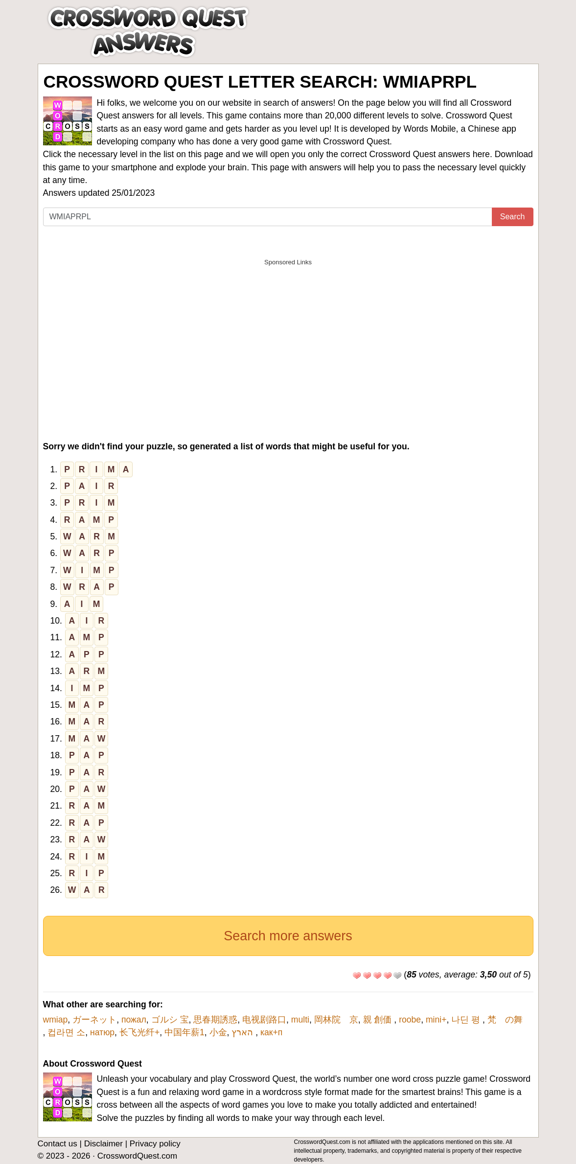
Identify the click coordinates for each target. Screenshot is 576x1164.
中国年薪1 (184, 1032)
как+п (271, 1032)
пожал (133, 1019)
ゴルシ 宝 (170, 1019)
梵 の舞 (509, 1019)
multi (300, 1019)
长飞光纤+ (139, 1032)
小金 (218, 1032)
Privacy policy (155, 1143)
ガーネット (94, 1019)
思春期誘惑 (215, 1019)
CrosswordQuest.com (137, 1156)
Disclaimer (103, 1143)
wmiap (55, 1019)
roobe (410, 1019)
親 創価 (378, 1019)
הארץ (243, 1032)
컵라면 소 (66, 1032)
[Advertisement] (288, 339)
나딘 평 (467, 1019)
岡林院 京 (336, 1019)
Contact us (57, 1143)
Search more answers (288, 936)
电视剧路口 (264, 1019)
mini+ (436, 1019)
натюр (102, 1032)
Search (512, 216)
